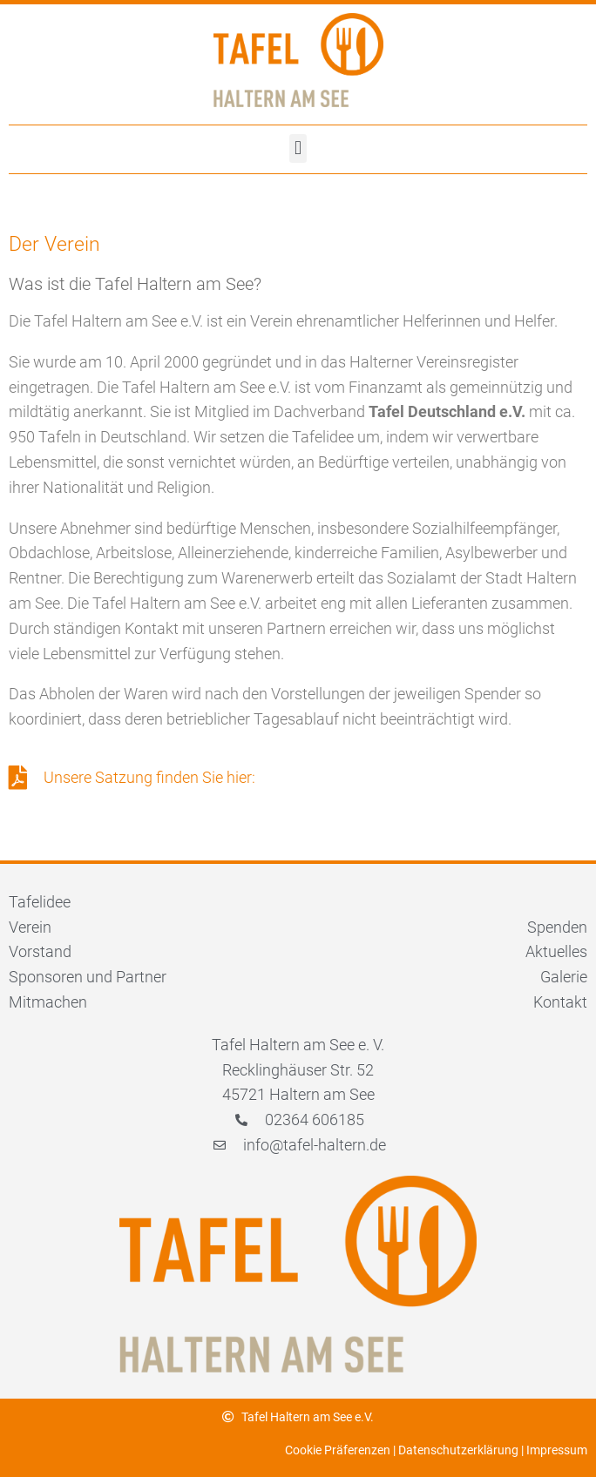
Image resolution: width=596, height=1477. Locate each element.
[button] (297, 148)
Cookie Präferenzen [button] (337, 1450)
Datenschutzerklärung (458, 1450)
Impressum (556, 1450)
